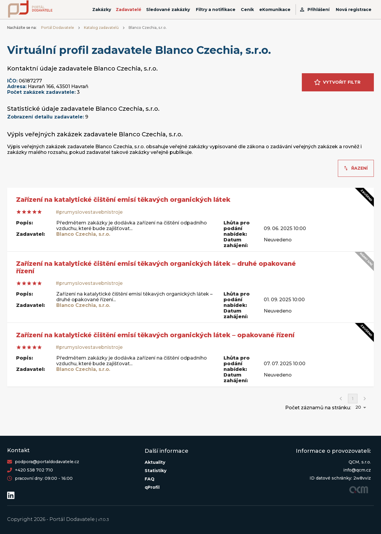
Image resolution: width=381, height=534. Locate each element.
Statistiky (155, 470)
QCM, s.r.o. (360, 462)
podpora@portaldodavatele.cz (47, 461)
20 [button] (358, 407)
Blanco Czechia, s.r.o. (83, 234)
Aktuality (155, 462)
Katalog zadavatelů (101, 27)
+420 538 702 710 (34, 470)
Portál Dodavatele (57, 27)
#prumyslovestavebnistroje (89, 212)
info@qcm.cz (357, 470)
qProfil (152, 487)
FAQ (149, 479)
